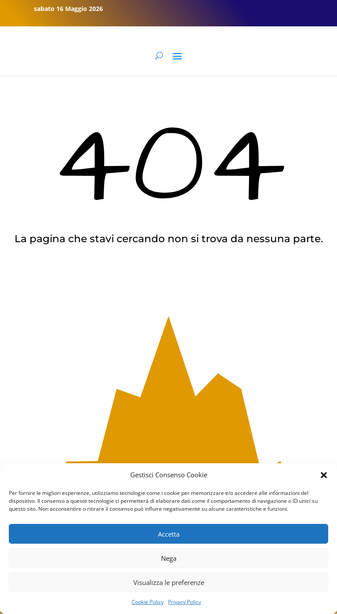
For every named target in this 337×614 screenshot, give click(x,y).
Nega (168, 558)
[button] (323, 475)
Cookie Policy (148, 602)
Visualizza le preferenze (168, 582)
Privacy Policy (184, 602)
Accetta (168, 534)
